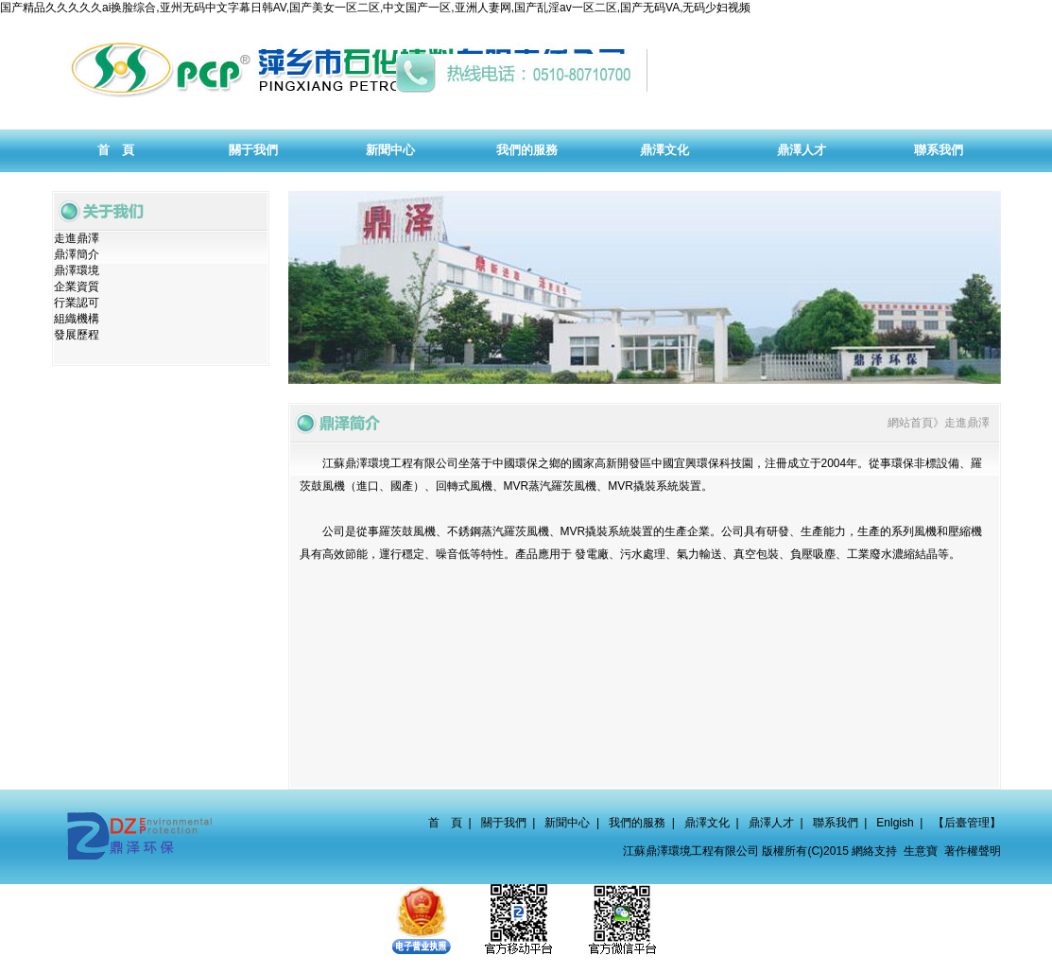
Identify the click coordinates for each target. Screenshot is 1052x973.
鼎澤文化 (707, 822)
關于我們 (503, 822)
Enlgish (894, 822)
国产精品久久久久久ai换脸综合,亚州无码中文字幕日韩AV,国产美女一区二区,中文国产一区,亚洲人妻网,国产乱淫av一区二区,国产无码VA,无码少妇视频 (375, 7)
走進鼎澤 (76, 238)
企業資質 (76, 286)
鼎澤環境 (76, 270)
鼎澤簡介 (76, 254)
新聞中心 (567, 822)
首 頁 (445, 822)
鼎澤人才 (771, 822)
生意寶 (921, 851)
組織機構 (76, 318)
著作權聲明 (972, 851)
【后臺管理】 (967, 822)
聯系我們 (835, 822)
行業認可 (76, 302)
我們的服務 (637, 822)
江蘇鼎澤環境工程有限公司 (390, 463)
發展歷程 (76, 334)
